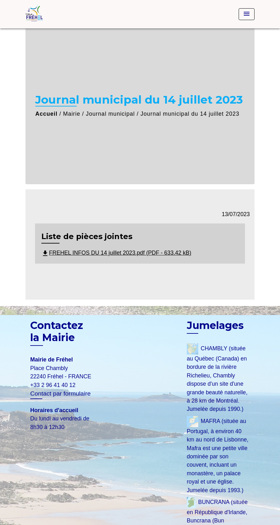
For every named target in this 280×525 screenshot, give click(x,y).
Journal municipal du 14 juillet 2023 (189, 114)
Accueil (46, 114)
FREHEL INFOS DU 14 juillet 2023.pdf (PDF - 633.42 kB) (116, 253)
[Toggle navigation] (247, 14)
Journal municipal (110, 114)
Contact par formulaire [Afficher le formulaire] (60, 393)
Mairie (71, 114)
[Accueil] (65, 14)
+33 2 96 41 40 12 (52, 385)
